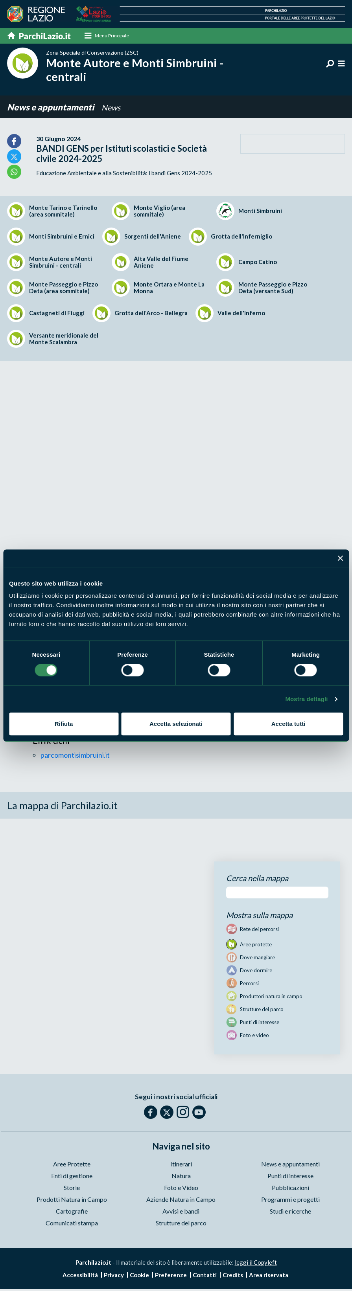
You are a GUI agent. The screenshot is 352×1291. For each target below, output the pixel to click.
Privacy (114, 1275)
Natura (181, 1176)
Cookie (139, 1275)
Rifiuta (64, 723)
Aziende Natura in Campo (181, 1200)
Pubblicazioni (290, 1188)
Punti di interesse (290, 1176)
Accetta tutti (288, 723)
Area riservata (268, 1275)
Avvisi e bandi (180, 1212)
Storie (72, 1188)
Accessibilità (80, 1275)
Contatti (205, 1275)
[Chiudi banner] (340, 558)
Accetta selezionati (176, 723)
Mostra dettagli (306, 699)
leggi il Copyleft (256, 1263)
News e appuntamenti (51, 107)
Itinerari (181, 1164)
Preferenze (171, 1275)
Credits (233, 1275)
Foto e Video (181, 1188)
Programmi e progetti (290, 1200)
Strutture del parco (181, 1223)
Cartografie (72, 1212)
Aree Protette (71, 1164)
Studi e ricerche (290, 1212)
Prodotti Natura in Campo (72, 1200)
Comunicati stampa (72, 1223)
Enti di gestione (71, 1176)
